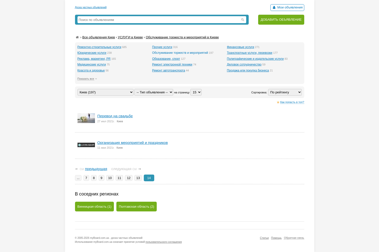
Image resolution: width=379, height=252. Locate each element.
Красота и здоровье (91, 70)
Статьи (264, 237)
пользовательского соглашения (164, 242)
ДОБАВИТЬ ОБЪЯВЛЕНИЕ (281, 19)
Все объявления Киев (98, 37)
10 (110, 178)
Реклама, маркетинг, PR (94, 59)
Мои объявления (287, 7)
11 (119, 178)
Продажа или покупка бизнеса (248, 70)
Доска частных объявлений (91, 7)
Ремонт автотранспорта (168, 70)
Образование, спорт (166, 59)
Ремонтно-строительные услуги (99, 47)
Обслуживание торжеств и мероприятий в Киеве (182, 37)
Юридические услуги (91, 53)
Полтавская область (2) (136, 206)
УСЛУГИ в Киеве (130, 37)
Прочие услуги (162, 47)
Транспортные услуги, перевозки (249, 53)
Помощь (276, 237)
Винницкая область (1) (94, 206)
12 (128, 178)
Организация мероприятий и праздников (132, 142)
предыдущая (96, 169)
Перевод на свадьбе (115, 116)
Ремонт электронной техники (172, 64)
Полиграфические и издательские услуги (255, 59)
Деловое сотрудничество (244, 64)
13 (138, 178)
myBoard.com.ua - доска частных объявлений (116, 238)
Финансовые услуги (240, 47)
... (78, 178)
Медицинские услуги (91, 64)
